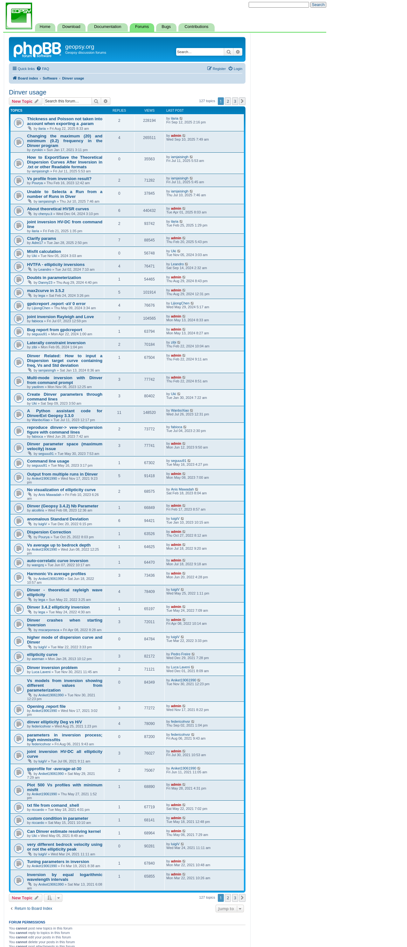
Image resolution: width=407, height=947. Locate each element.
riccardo (38, 809)
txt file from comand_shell (53, 805)
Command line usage (48, 461)
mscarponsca (48, 630)
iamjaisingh (40, 171)
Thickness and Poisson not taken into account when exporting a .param (64, 121)
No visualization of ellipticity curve (61, 489)
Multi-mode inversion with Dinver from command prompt (64, 380)
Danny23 (45, 282)
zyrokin (37, 150)
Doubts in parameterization (54, 277)
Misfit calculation (44, 251)
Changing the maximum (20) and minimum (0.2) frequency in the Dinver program (64, 141)
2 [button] (228, 101)
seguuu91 (39, 334)
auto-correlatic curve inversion (57, 560)
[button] (242, 101)
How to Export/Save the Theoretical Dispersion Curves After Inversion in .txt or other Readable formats (64, 162)
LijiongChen (41, 308)
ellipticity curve (42, 654)
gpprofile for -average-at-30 (54, 768)
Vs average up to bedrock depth (59, 545)
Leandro (44, 269)
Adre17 (37, 243)
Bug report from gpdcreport (54, 329)
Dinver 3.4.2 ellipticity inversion (58, 607)
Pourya (37, 183)
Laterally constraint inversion (56, 342)
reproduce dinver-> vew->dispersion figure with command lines (64, 430)
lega (41, 295)
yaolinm (38, 387)
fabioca (37, 321)
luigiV (42, 524)
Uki (34, 256)
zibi (34, 347)
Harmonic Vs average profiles (56, 573)
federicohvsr (41, 726)
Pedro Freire (180, 654)
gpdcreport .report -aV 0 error (56, 303)
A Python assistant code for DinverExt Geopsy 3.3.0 (64, 413)
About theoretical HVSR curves (58, 208)
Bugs (166, 26)
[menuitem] (42, 69)
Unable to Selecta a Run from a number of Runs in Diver (64, 194)
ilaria (42, 128)
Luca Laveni (41, 672)
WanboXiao (41, 420)
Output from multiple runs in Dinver (62, 474)
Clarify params (41, 238)
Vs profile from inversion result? (59, 178)
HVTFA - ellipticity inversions (56, 264)
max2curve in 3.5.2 (45, 290)
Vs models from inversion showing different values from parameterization (64, 685)
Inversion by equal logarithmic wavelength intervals (64, 877)
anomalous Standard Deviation (57, 519)
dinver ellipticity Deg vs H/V (54, 722)
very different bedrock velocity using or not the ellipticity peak (64, 847)
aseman (38, 659)
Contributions (197, 26)
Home (45, 26)
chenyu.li (45, 214)
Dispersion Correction (49, 532)
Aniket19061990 (44, 478)
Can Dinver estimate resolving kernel (64, 831)
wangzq (38, 565)
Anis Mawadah (49, 495)
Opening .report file (46, 706)
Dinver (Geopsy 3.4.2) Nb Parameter (62, 506)
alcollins (38, 510)
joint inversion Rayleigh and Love (60, 316)
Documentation (107, 26)
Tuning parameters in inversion (58, 861)
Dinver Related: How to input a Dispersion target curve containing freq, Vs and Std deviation (64, 360)
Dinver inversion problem (52, 667)
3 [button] (235, 101)
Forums (142, 26)
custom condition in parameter (57, 818)
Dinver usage (27, 92)
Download (71, 26)
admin (176, 135)
